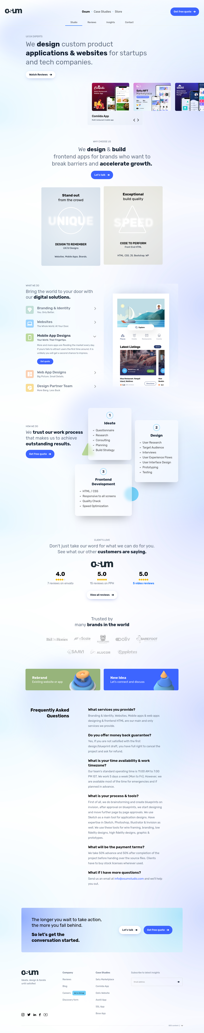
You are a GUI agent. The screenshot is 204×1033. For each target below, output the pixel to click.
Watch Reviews (40, 74)
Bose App (101, 1013)
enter (180, 982)
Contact (129, 22)
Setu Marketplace (105, 979)
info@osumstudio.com (129, 878)
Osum (86, 11)
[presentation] (134, 120)
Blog (65, 986)
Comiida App (102, 986)
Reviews (92, 22)
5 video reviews (143, 583)
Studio (73, 22)
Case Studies (102, 11)
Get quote (45, 361)
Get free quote (185, 11)
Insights (110, 22)
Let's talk (102, 174)
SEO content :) (176, 1025)
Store (118, 11)
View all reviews (102, 594)
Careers (74, 993)
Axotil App (101, 999)
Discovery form (70, 999)
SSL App (100, 1006)
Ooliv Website (103, 993)
